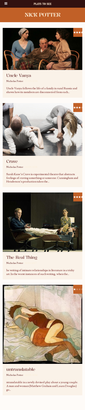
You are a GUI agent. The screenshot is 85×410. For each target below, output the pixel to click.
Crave (12, 161)
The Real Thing (21, 257)
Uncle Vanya (18, 75)
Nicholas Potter (14, 81)
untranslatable (20, 369)
